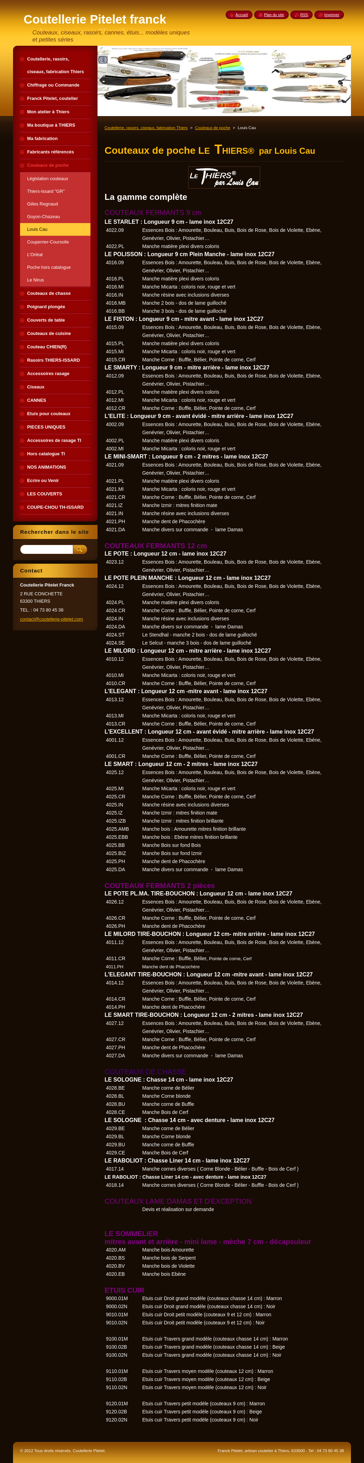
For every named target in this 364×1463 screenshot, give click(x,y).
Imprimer (331, 15)
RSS (304, 15)
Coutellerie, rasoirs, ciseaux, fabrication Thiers (146, 128)
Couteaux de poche (212, 128)
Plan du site (274, 15)
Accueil (242, 15)
